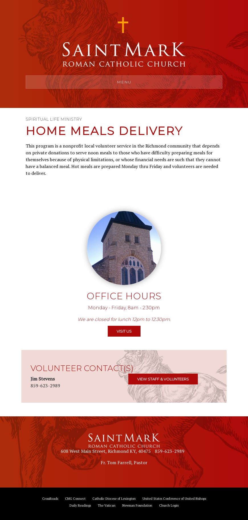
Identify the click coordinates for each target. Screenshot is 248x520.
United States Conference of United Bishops (174, 498)
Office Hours (124, 296)
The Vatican (106, 505)
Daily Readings (80, 505)
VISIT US (124, 331)
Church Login (169, 505)
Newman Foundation (137, 505)
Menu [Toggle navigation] (124, 82)
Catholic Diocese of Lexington (114, 498)
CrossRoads (50, 498)
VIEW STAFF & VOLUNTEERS (163, 379)
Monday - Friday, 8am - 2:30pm (124, 307)
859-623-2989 (169, 451)
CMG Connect (75, 498)
